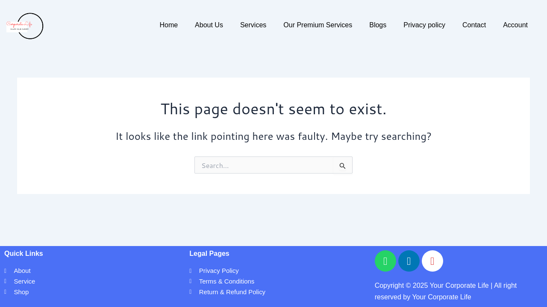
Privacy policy (424, 25)
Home (168, 25)
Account (515, 25)
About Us (209, 25)
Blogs (377, 25)
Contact (474, 25)
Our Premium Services (317, 25)
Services (253, 25)
